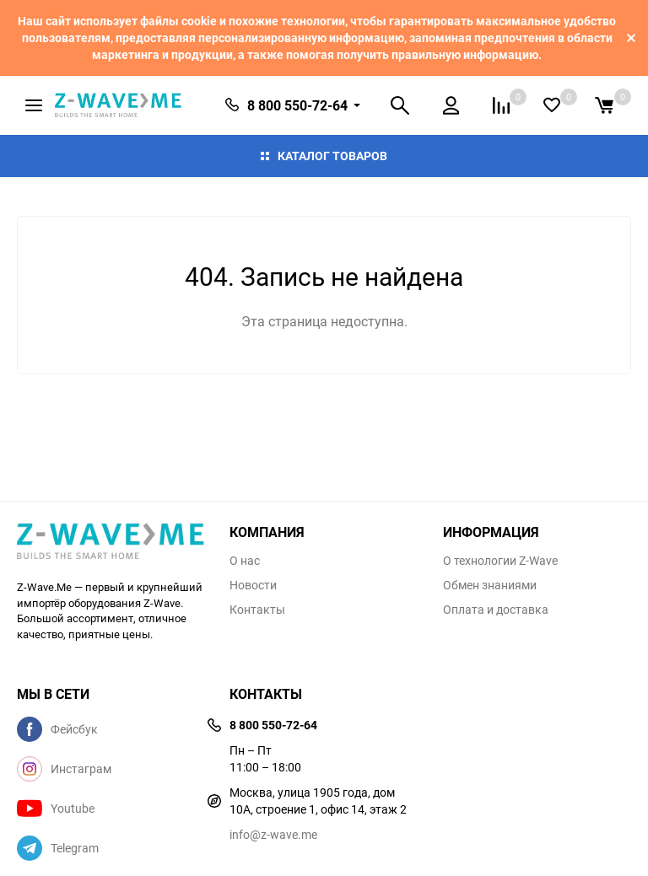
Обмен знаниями (490, 585)
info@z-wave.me (273, 834)
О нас (245, 561)
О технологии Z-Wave (500, 561)
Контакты (257, 609)
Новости (253, 585)
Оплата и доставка (495, 609)
